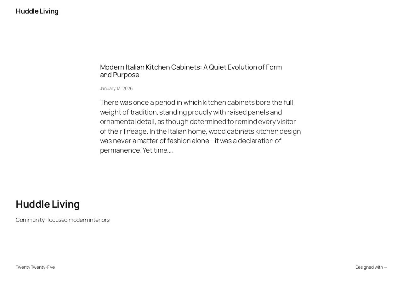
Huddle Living (37, 11)
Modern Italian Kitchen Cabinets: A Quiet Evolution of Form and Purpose (191, 71)
